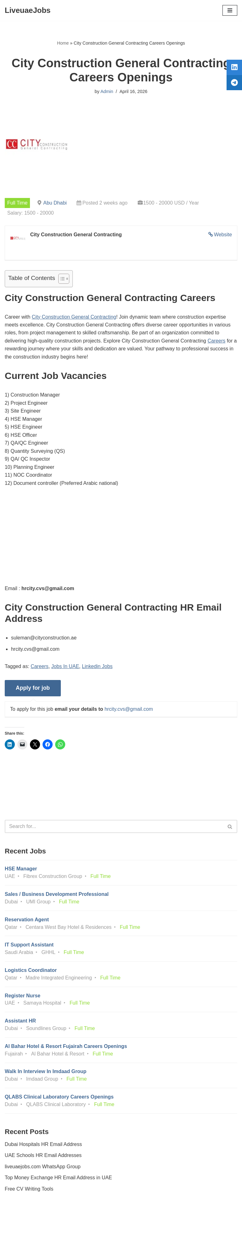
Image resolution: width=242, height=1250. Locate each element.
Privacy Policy (21, 1227)
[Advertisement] (121, 541)
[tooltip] (233, 68)
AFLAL (156, 1240)
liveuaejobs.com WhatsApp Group (43, 1169)
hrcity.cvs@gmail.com (129, 710)
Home (63, 43)
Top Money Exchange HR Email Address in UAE (58, 1180)
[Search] (114, 828)
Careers (218, 341)
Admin (106, 91)
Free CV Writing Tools (29, 1191)
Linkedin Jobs (97, 667)
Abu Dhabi (55, 203)
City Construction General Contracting (74, 317)
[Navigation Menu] (229, 10)
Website (223, 235)
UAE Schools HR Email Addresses (43, 1158)
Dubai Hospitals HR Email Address (43, 1146)
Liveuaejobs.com (97, 1240)
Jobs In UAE (66, 667)
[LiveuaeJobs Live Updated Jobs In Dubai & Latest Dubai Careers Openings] (27, 10)
